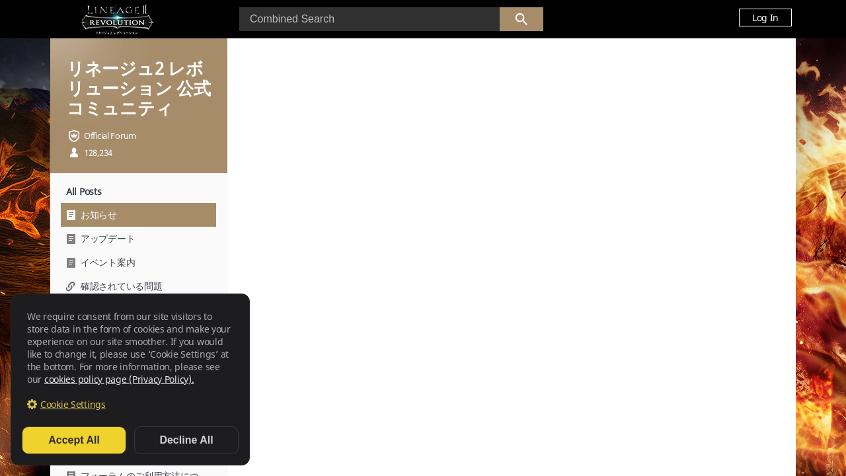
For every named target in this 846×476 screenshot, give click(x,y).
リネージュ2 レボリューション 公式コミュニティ (138, 88)
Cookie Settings (73, 404)
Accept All (74, 440)
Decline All (186, 440)
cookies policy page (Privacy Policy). (119, 379)
